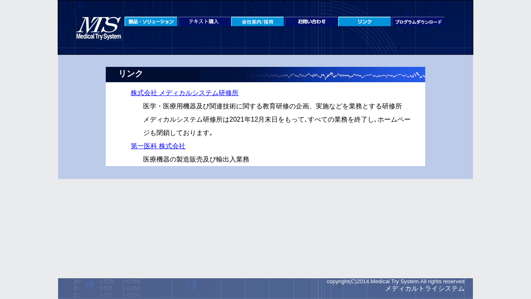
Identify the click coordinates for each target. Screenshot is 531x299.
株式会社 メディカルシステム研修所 (185, 92)
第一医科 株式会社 (158, 146)
